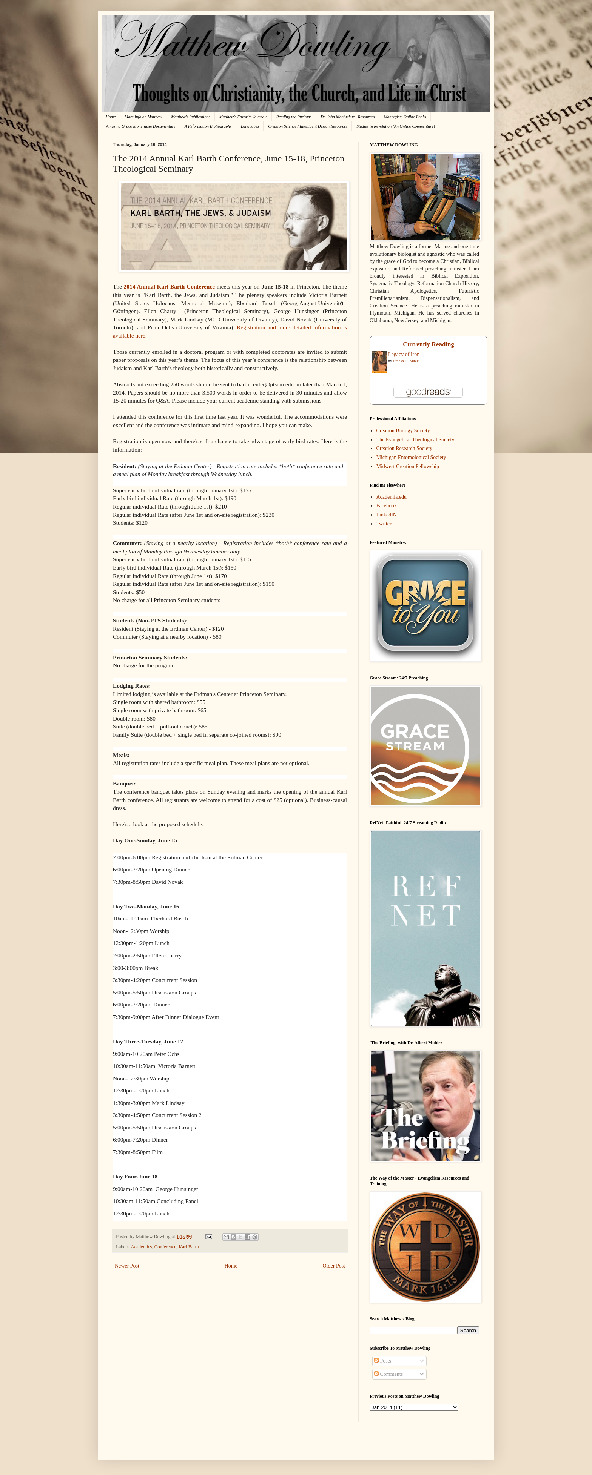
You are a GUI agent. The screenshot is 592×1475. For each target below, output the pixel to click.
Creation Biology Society (403, 430)
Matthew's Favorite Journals (243, 116)
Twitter (384, 524)
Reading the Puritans (294, 116)
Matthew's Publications (190, 116)
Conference (165, 1246)
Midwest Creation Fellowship (407, 466)
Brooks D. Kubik (406, 361)
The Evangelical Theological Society (415, 439)
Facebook (386, 506)
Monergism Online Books (405, 116)
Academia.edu (391, 497)
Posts (382, 1361)
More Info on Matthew (143, 116)
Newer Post (127, 1266)
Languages (250, 126)
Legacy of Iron (403, 354)
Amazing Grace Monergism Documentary (141, 126)
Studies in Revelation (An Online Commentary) (395, 126)
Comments (388, 1374)
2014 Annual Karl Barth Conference (169, 286)
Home (111, 116)
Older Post (334, 1266)
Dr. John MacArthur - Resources (348, 116)
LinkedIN (386, 515)
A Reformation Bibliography (208, 126)
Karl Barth (189, 1246)
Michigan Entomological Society (411, 457)
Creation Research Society (404, 448)
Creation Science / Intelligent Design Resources (307, 126)
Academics (141, 1246)
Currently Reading (428, 344)
